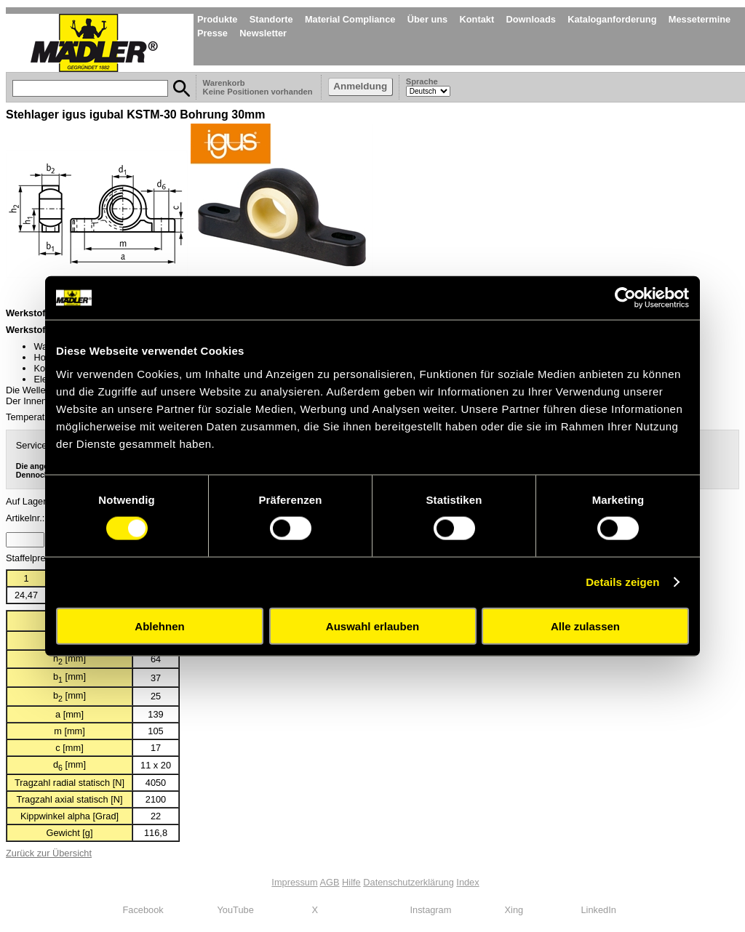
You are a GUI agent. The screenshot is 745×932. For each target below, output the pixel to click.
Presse (212, 33)
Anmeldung (360, 86)
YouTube (236, 909)
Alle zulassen (585, 625)
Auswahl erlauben (372, 625)
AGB (330, 882)
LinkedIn (598, 909)
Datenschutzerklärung (408, 882)
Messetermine (699, 19)
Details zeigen (622, 582)
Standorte (271, 19)
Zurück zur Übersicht (49, 853)
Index (467, 882)
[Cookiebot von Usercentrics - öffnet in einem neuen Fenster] (625, 298)
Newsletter (263, 33)
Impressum (294, 882)
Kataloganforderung (611, 19)
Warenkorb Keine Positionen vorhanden (259, 87)
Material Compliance (350, 19)
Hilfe (351, 882)
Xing (514, 909)
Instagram (431, 909)
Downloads (531, 19)
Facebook (143, 909)
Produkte (217, 19)
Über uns (427, 19)
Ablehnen (159, 625)
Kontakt (477, 19)
